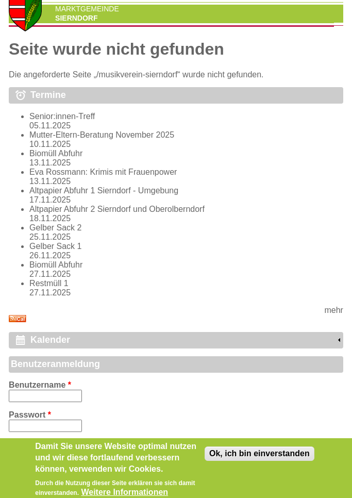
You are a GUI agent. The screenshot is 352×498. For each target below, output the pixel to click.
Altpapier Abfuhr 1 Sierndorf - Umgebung (103, 190)
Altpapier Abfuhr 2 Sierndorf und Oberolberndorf (117, 209)
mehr (333, 310)
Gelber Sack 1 (55, 246)
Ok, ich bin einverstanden (259, 457)
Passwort (30, 414)
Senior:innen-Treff (62, 116)
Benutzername (40, 384)
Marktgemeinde (87, 9)
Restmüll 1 (49, 283)
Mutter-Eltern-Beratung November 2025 (101, 134)
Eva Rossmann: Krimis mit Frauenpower (103, 172)
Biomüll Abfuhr (55, 153)
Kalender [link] (50, 340)
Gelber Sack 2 (55, 227)
